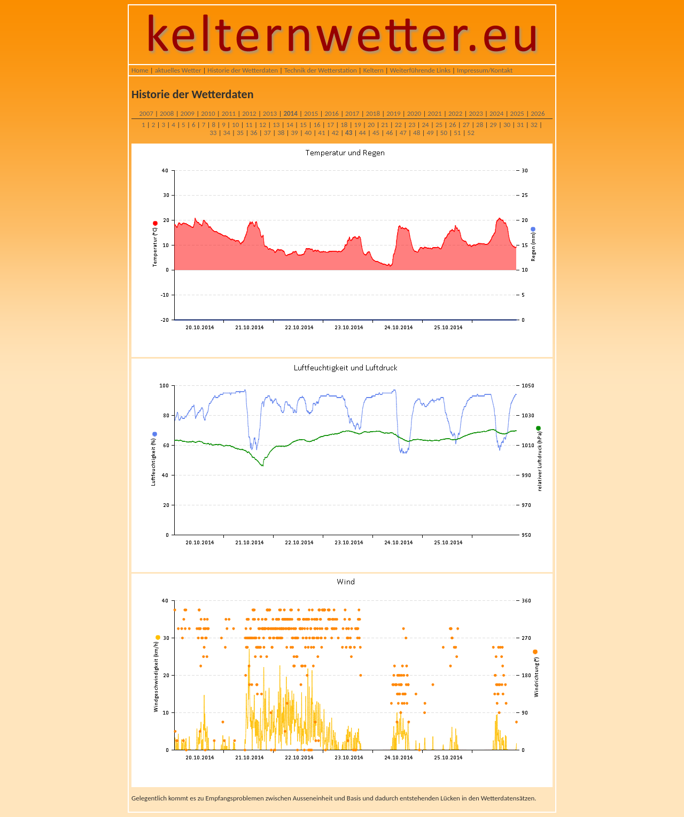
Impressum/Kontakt (484, 70)
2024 (496, 113)
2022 (455, 113)
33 (212, 133)
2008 (167, 113)
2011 (229, 113)
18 (343, 125)
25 (439, 125)
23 (411, 125)
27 (466, 125)
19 (357, 125)
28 (479, 125)
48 (416, 133)
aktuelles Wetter (178, 70)
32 (534, 125)
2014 (290, 113)
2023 (476, 113)
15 (303, 125)
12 (262, 125)
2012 (249, 113)
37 (267, 133)
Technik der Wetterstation (320, 70)
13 (276, 125)
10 (235, 125)
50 (443, 133)
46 (389, 133)
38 (280, 133)
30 (506, 125)
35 (240, 133)
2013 (270, 113)
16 (316, 125)
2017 (352, 113)
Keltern (373, 70)
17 (330, 125)
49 (429, 133)
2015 (311, 113)
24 (425, 125)
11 (248, 125)
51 (457, 133)
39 (294, 133)
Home (140, 70)
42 (335, 133)
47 (403, 133)
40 (308, 133)
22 (398, 125)
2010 (208, 113)
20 (371, 125)
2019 (393, 113)
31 (520, 125)
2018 (373, 113)
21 (384, 125)
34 (226, 133)
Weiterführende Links (420, 70)
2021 (434, 113)
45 (375, 133)
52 (471, 133)
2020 (414, 113)
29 (492, 125)
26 (452, 125)
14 (289, 125)
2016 (332, 113)
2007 (146, 113)
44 (362, 133)
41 (321, 133)
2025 (517, 113)
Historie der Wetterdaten (242, 70)
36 (253, 133)
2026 (538, 113)
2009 (188, 113)
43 (348, 133)
